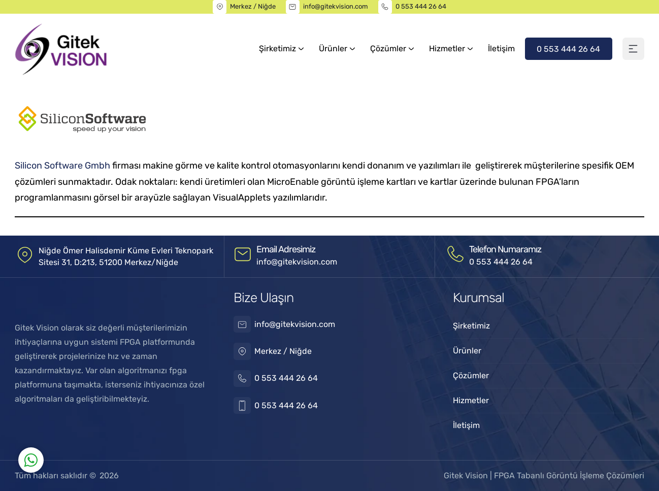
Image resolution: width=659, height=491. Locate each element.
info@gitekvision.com (335, 6)
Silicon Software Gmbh (62, 165)
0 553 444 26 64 (421, 6)
